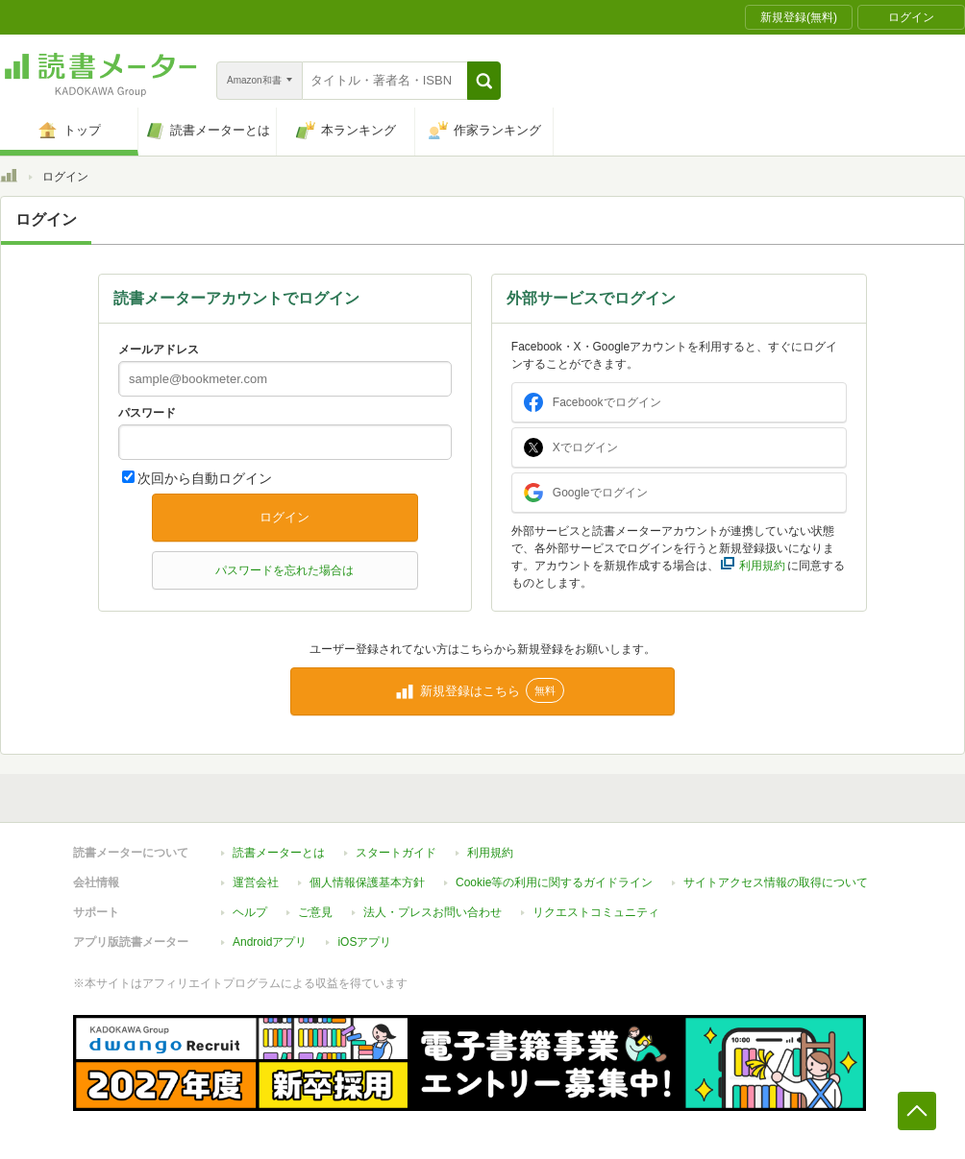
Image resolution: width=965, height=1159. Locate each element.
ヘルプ (250, 912)
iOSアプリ (364, 942)
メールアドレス (158, 349)
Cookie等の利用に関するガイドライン (554, 882)
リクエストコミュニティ (595, 912)
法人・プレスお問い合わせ (432, 912)
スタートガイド (396, 852)
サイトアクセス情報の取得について (775, 882)
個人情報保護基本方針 (367, 882)
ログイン (284, 517)
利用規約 (490, 852)
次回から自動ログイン (204, 478)
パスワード (147, 413)
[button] (484, 80)
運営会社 (256, 882)
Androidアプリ (270, 942)
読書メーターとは (279, 852)
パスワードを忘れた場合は (284, 570)
